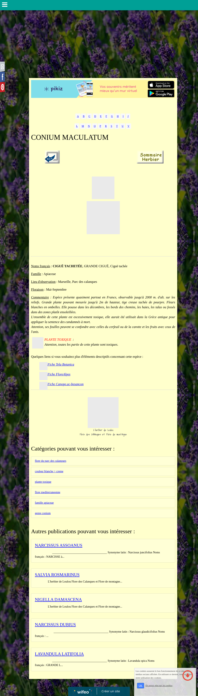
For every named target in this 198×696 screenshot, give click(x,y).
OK (140, 685)
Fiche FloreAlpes (59, 374)
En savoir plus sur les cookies (159, 685)
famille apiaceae (44, 502)
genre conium (43, 513)
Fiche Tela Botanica (61, 364)
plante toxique (43, 481)
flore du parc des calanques (50, 460)
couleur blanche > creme (49, 471)
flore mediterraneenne (47, 492)
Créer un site (111, 691)
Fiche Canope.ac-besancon (66, 384)
